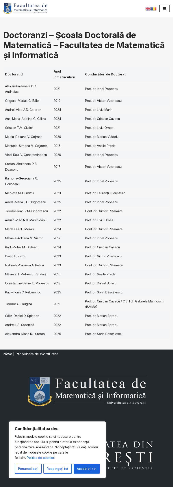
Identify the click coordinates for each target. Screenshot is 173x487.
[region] (57, 449)
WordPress (49, 354)
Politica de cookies (41, 458)
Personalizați (28, 469)
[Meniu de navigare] (164, 8)
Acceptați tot (87, 469)
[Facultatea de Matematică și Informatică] (25, 8)
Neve (7, 354)
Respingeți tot (57, 469)
